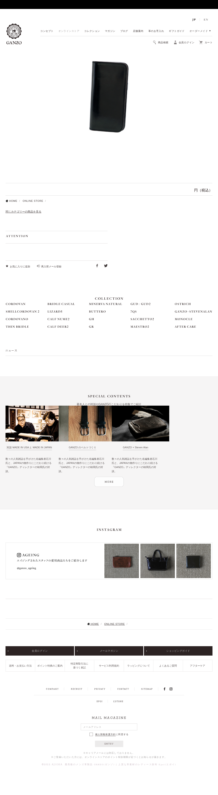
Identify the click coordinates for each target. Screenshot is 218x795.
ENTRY (109, 743)
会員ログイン (40, 650)
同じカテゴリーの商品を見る (23, 211)
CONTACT (123, 689)
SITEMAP (146, 689)
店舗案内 (138, 31)
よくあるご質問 (168, 665)
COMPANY (52, 689)
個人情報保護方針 (105, 734)
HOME (11, 200)
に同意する (109, 734)
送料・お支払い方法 (20, 665)
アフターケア (197, 665)
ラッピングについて (138, 665)
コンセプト (46, 31)
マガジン (110, 31)
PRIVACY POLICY (100, 689)
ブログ (124, 31)
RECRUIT (76, 689)
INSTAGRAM (173, 689)
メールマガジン (109, 650)
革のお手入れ (156, 31)
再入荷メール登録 (51, 266)
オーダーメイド (198, 31)
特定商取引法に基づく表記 (79, 665)
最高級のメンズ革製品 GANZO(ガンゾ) (90, 764)
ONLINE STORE (33, 200)
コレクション (92, 31)
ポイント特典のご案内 (50, 665)
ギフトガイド (177, 31)
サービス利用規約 (109, 665)
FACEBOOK (164, 689)
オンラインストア (69, 31)
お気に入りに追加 (20, 266)
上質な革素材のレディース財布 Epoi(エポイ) (147, 764)
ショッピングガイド (178, 650)
